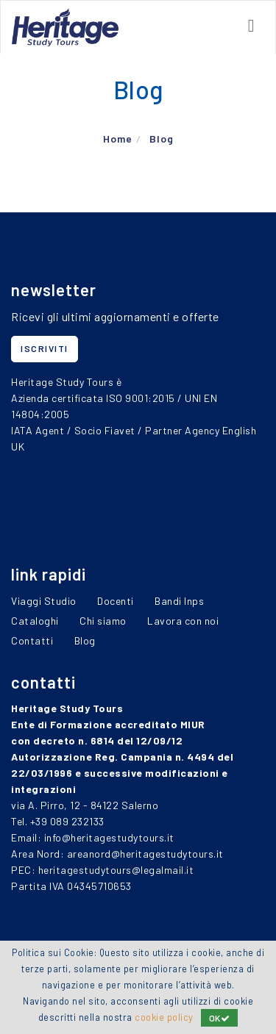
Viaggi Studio (44, 601)
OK (219, 1018)
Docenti (115, 601)
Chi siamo (103, 620)
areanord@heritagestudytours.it (145, 853)
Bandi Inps (179, 601)
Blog (161, 139)
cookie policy (164, 1017)
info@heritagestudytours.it (109, 837)
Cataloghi (35, 620)
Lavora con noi (183, 620)
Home (117, 139)
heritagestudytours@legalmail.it (116, 870)
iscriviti (44, 348)
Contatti (32, 640)
